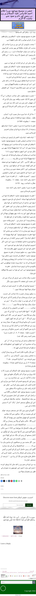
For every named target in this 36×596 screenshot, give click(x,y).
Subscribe (29, 505)
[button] (18, 2)
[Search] (33, 582)
